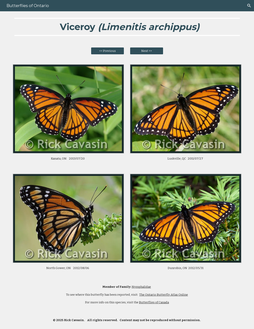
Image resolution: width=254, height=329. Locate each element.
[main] (127, 27)
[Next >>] (146, 51)
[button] (249, 6)
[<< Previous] (107, 51)
